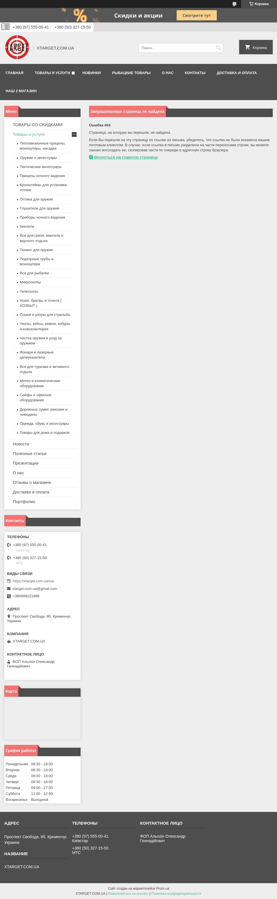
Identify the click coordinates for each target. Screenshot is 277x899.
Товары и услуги (52, 73)
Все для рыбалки (34, 273)
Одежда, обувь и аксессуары (44, 423)
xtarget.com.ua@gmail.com (34, 589)
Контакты (195, 73)
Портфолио (24, 501)
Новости (21, 443)
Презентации (25, 463)
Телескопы (29, 291)
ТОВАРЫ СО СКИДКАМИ (37, 124)
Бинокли (27, 226)
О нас (168, 73)
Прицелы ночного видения (42, 176)
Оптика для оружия (36, 199)
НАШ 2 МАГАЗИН (21, 91)
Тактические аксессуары (41, 167)
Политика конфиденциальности (177, 894)
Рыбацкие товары (131, 73)
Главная (14, 73)
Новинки (92, 73)
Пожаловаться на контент (128, 894)
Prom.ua (162, 889)
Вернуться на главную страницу (126, 157)
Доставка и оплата (237, 73)
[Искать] (218, 48)
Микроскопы (30, 282)
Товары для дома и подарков (45, 432)
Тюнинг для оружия (36, 250)
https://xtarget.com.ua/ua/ (33, 581)
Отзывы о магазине (32, 482)
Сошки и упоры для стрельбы (45, 314)
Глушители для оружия (39, 208)
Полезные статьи (29, 453)
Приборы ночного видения (42, 217)
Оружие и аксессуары (38, 158)
